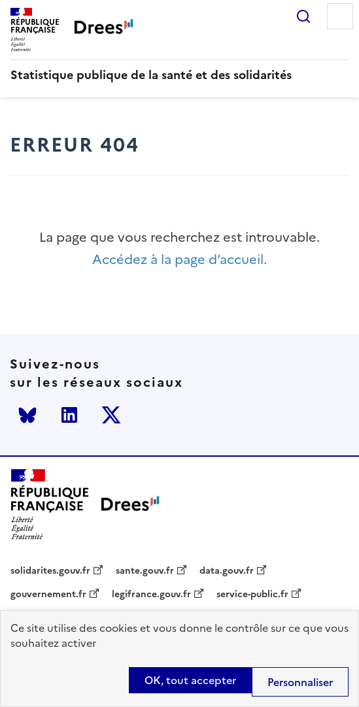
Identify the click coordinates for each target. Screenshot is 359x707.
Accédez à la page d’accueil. (179, 259)
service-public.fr (252, 594)
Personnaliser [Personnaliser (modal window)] (300, 682)
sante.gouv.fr (145, 571)
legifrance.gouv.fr (151, 594)
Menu (340, 16)
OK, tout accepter (190, 680)
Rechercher (303, 16)
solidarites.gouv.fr (50, 571)
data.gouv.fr (226, 571)
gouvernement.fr (48, 594)
